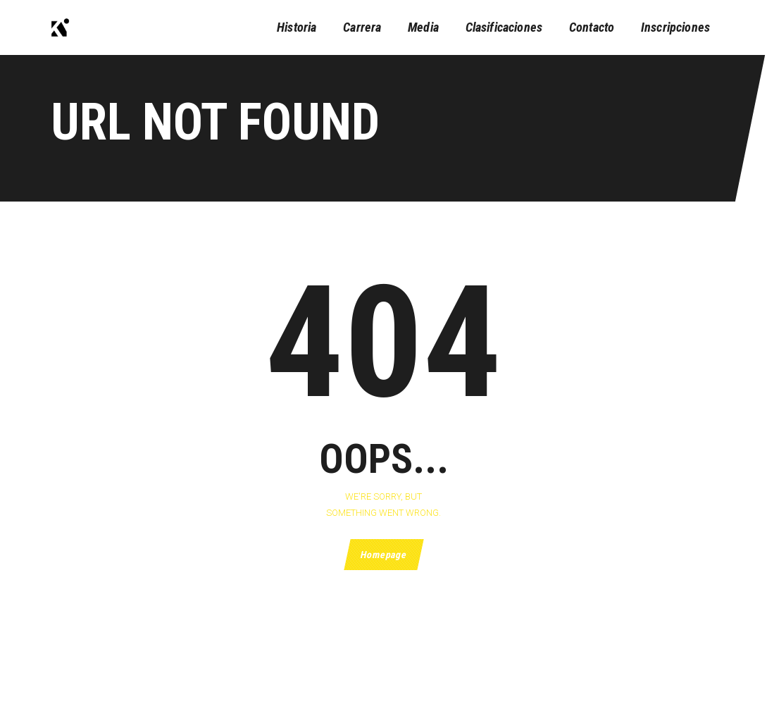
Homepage (383, 554)
